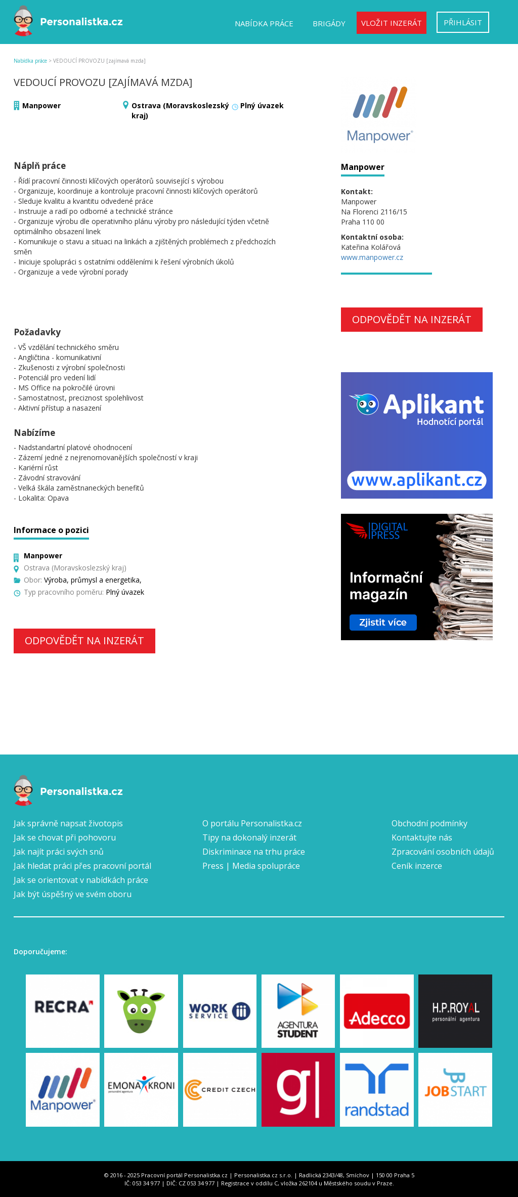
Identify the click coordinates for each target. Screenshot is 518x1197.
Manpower (41, 105)
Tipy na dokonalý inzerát (249, 837)
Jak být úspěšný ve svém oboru (73, 894)
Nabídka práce (264, 23)
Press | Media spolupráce (251, 865)
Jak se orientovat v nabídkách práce (81, 879)
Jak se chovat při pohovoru (65, 837)
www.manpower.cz (372, 257)
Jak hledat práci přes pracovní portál (82, 865)
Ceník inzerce (417, 865)
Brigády (329, 23)
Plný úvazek (262, 105)
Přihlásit (463, 22)
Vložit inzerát (391, 23)
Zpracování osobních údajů (443, 851)
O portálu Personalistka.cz (252, 823)
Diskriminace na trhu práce (253, 851)
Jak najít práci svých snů (59, 851)
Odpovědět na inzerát (84, 640)
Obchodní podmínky (429, 823)
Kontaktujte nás (422, 837)
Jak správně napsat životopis (68, 823)
